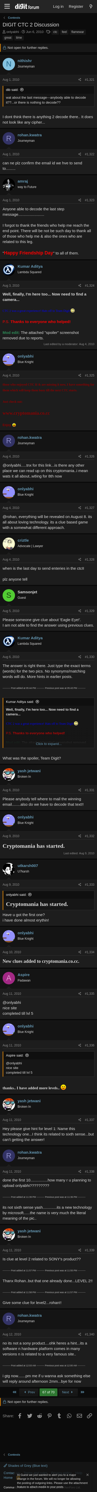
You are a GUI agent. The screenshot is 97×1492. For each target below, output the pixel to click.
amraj (23, 181)
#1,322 (89, 154)
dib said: (12, 90)
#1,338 (89, 1171)
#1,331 (89, 790)
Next (68, 1392)
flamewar (77, 32)
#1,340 (89, 1334)
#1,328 (89, 559)
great (7, 37)
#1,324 (89, 285)
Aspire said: (15, 1055)
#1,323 (89, 200)
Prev (29, 1392)
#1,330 (89, 657)
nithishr (25, 60)
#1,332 (89, 836)
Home (8, 1478)
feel (64, 32)
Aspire (24, 974)
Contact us (12, 1473)
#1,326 (89, 456)
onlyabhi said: (16, 895)
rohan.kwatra (30, 135)
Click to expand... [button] (49, 744)
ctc (55, 32)
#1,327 (89, 508)
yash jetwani (29, 771)
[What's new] (91, 6)
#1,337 (89, 1120)
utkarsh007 (28, 865)
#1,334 (89, 952)
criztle (23, 540)
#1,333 (89, 884)
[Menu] (7, 6)
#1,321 (89, 80)
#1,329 (89, 611)
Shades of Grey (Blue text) (26, 1466)
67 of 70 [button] (48, 1392)
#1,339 (89, 1250)
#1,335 (89, 994)
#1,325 (89, 375)
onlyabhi (12, 32)
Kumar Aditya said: (20, 702)
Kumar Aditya (30, 266)
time (19, 37)
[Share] (80, 80)
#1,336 (89, 1045)
